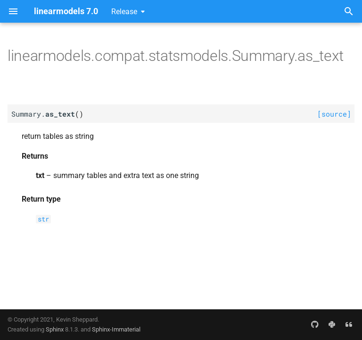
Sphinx (55, 329)
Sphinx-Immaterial (116, 329)
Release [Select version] (124, 11)
